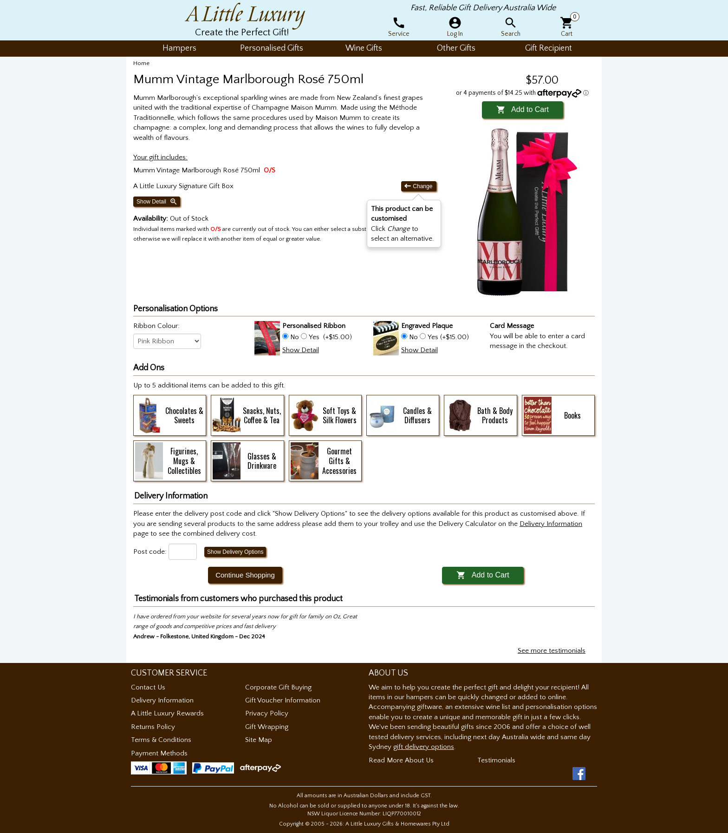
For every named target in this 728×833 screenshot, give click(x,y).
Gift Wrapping (266, 727)
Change (418, 186)
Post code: (150, 552)
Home (141, 63)
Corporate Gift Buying (278, 687)
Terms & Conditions (161, 740)
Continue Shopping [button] (245, 575)
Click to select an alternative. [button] (402, 224)
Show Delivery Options (235, 552)
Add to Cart (522, 109)
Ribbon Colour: (156, 326)
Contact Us (148, 687)
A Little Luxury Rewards (167, 713)
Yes (314, 337)
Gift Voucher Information (282, 700)
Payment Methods (159, 753)
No (294, 337)
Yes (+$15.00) (447, 337)
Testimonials (496, 760)
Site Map (258, 740)
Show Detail (157, 201)
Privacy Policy (266, 713)
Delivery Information (162, 700)
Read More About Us (401, 760)
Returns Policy (153, 727)
